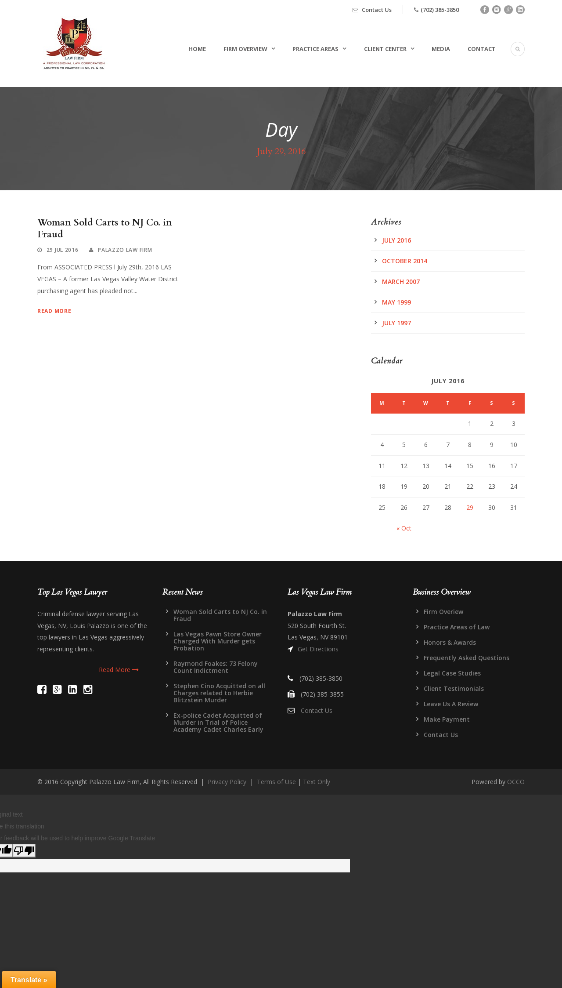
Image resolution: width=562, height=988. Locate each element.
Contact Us (377, 10)
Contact (482, 49)
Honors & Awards (450, 642)
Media (441, 49)
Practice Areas (315, 49)
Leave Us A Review (451, 704)
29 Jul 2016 (63, 250)
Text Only (316, 781)
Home (197, 49)
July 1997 (396, 323)
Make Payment (447, 719)
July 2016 (396, 240)
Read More (54, 311)
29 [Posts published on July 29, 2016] (469, 507)
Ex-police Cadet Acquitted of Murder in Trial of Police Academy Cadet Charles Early (218, 722)
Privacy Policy (227, 781)
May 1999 (396, 302)
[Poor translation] (24, 850)
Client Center (385, 49)
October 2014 (404, 261)
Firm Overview (245, 49)
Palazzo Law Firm (125, 250)
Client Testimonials (454, 688)
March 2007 (401, 281)
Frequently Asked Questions (466, 658)
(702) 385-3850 (440, 10)
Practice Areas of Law (457, 627)
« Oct (403, 528)
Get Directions (318, 649)
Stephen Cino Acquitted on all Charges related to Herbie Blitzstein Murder (219, 693)
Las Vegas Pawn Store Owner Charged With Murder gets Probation (217, 641)
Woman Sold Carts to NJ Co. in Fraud (104, 228)
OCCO (516, 781)
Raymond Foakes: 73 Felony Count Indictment (215, 667)
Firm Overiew (443, 611)
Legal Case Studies (452, 673)
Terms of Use (276, 781)
